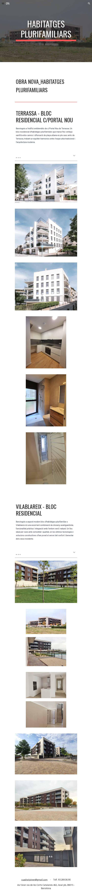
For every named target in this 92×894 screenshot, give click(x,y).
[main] (46, 31)
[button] (3, 3)
